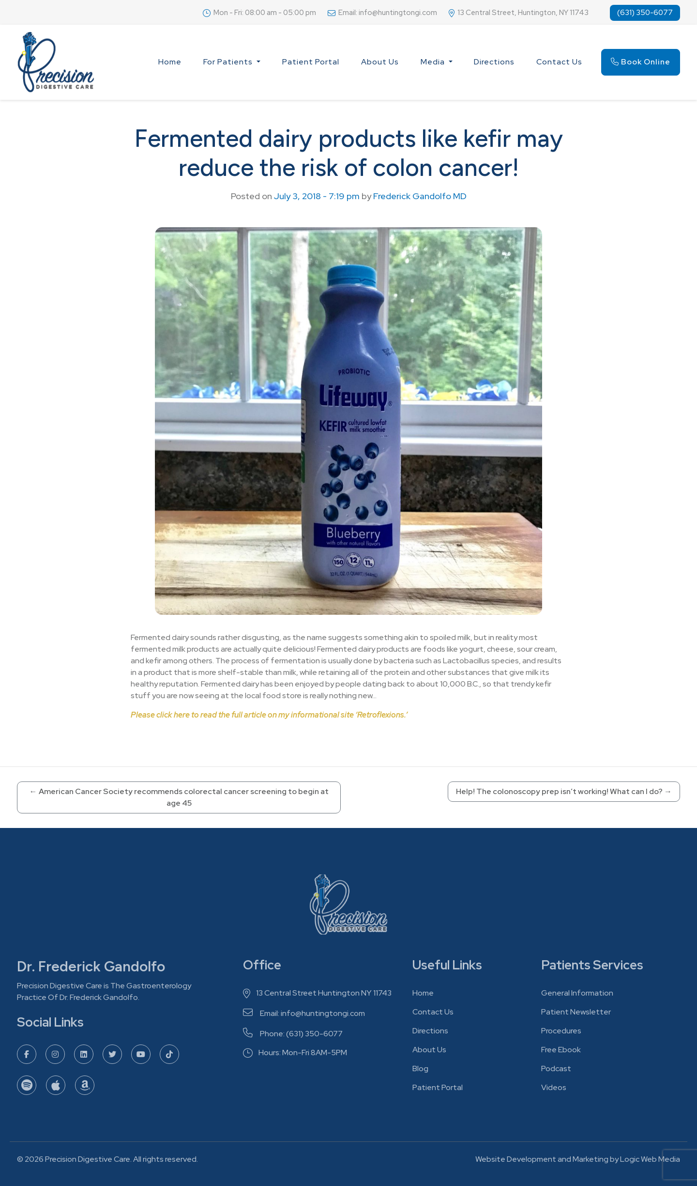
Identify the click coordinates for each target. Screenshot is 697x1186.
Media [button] (434, 62)
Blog (420, 1071)
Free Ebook (561, 1052)
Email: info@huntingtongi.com (304, 1015)
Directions (494, 62)
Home (170, 62)
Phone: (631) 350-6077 (293, 1035)
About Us (380, 62)
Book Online (640, 62)
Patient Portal (310, 62)
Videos (553, 1090)
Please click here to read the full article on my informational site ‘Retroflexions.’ (269, 715)
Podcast (556, 1071)
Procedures (561, 1033)
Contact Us (559, 62)
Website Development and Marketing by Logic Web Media (577, 1161)
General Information (577, 995)
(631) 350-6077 (645, 12)
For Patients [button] (229, 62)
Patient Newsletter (576, 1014)
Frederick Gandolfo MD (420, 196)
